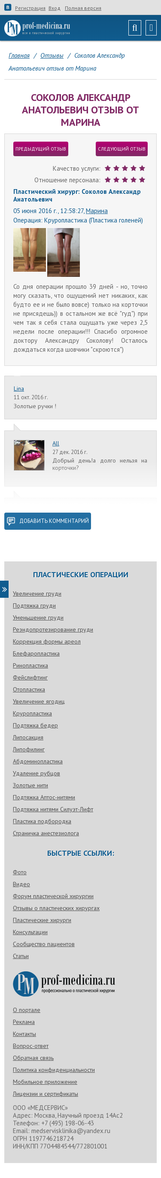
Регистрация (30, 8)
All (55, 443)
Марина (97, 211)
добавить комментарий (47, 521)
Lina (19, 388)
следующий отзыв (122, 149)
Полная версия (83, 8)
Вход (55, 8)
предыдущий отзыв (40, 149)
